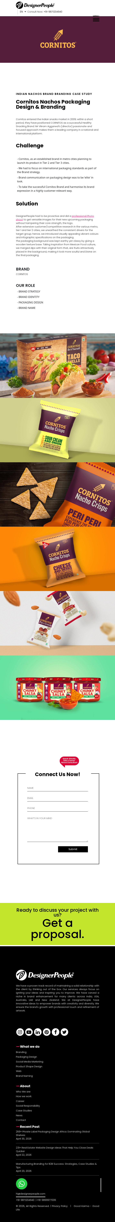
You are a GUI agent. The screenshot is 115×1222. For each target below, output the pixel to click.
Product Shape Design (29, 1066)
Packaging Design (26, 1056)
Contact (21, 1120)
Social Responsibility (28, 1105)
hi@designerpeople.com (30, 1193)
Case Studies (24, 1110)
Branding (21, 1052)
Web (18, 1071)
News (19, 1115)
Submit (73, 849)
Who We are (23, 1091)
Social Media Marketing (29, 1061)
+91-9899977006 (46, 1200)
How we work (23, 1096)
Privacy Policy (60, 1206)
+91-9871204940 (25, 1200)
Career (20, 1101)
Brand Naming (24, 1076)
